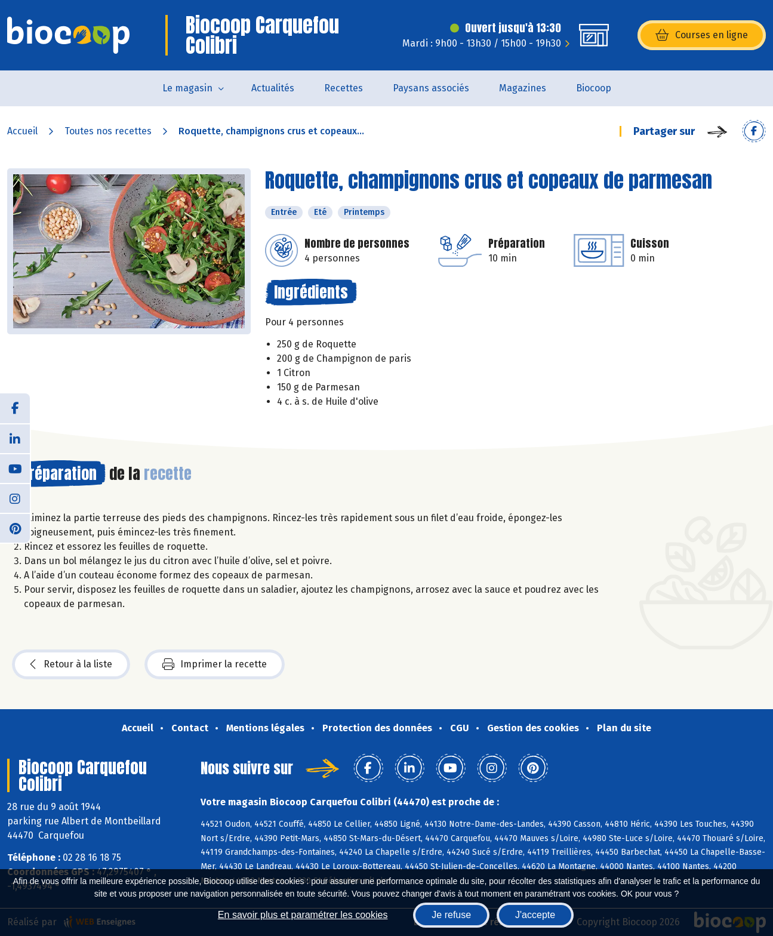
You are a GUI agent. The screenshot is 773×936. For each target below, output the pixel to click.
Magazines (522, 88)
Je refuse (451, 915)
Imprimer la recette (214, 664)
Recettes (343, 88)
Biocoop (593, 88)
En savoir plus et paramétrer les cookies (303, 915)
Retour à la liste (71, 664)
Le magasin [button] (187, 88)
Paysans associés (431, 88)
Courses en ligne (701, 35)
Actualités (272, 88)
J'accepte (535, 915)
